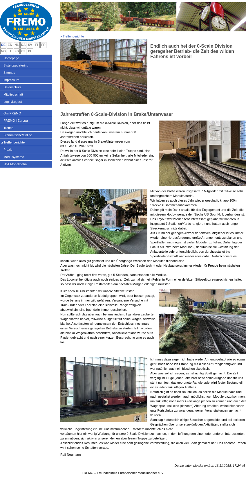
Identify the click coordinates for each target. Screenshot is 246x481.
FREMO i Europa (15, 120)
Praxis (7, 149)
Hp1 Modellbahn (15, 164)
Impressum (11, 80)
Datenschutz (12, 87)
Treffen (8, 128)
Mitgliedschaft (13, 94)
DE (3, 44)
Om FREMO (12, 113)
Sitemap (9, 72)
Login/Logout (12, 101)
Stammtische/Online (17, 135)
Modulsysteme (13, 157)
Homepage (11, 58)
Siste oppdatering (15, 65)
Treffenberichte (14, 142)
